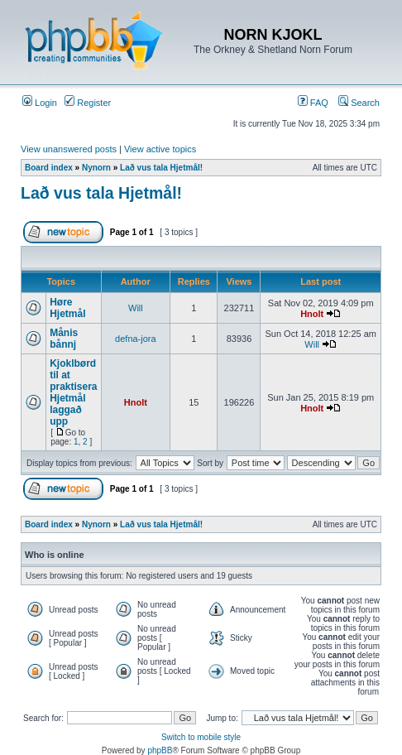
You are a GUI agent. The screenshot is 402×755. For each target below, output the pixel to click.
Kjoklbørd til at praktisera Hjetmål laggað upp (73, 392)
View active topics (160, 149)
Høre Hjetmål (67, 308)
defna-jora (135, 339)
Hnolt (311, 314)
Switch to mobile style (201, 737)
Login (39, 103)
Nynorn (96, 167)
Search (359, 103)
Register (88, 103)
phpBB (159, 750)
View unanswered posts (69, 149)
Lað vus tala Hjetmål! (161, 167)
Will (135, 308)
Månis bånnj (64, 338)
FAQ (313, 103)
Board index (49, 167)
